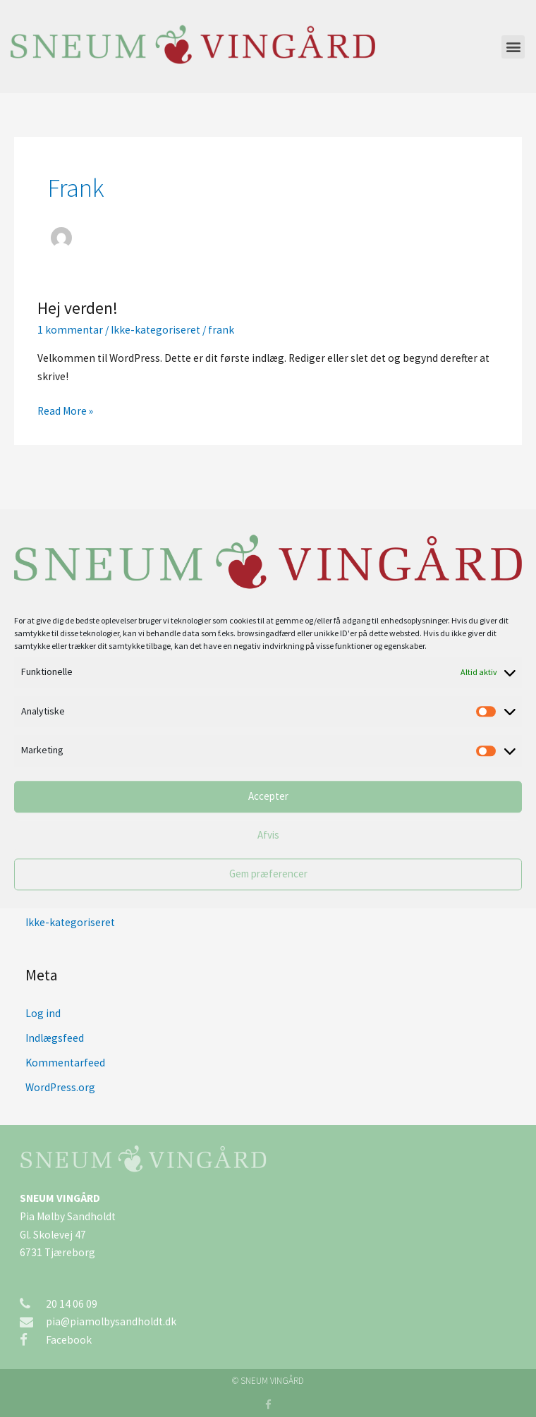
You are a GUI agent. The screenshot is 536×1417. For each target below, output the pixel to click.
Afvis (268, 835)
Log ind (43, 1013)
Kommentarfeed (65, 1062)
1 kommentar (70, 329)
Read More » (65, 410)
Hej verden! (77, 308)
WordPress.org (60, 1087)
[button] (513, 47)
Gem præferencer (268, 874)
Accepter (268, 796)
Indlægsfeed (54, 1038)
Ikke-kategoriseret (155, 329)
